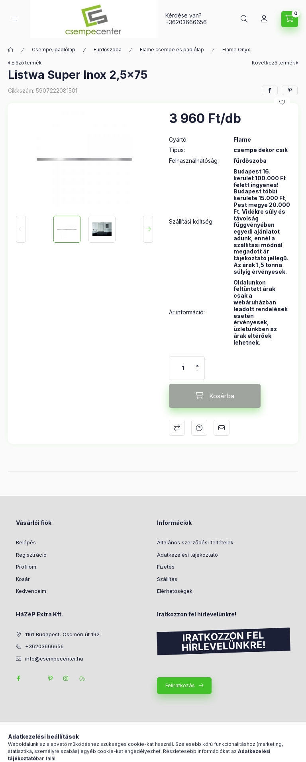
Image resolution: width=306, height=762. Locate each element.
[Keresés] (244, 19)
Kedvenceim (31, 591)
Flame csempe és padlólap (172, 50)
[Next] (148, 229)
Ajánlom (222, 428)
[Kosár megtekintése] (289, 19)
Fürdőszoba (108, 50)
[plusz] (197, 362)
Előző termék (27, 63)
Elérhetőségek (174, 591)
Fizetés (166, 566)
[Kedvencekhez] (282, 102)
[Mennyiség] (183, 368)
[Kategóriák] (15, 19)
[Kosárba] (215, 396)
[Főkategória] (11, 49)
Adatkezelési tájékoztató (187, 555)
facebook (18, 678)
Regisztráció (31, 555)
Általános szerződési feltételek (195, 542)
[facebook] (270, 90)
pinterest (50, 678)
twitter (34, 678)
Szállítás (167, 579)
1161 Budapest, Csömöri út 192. (63, 634)
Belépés (26, 542)
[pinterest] (290, 90)
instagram (66, 678)
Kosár (23, 579)
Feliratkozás (180, 685)
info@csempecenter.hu (54, 658)
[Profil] (264, 19)
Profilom (26, 566)
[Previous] (21, 229)
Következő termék (273, 63)
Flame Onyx (236, 50)
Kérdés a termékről (199, 428)
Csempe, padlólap (53, 50)
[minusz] (197, 374)
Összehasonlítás (177, 428)
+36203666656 (186, 22)
